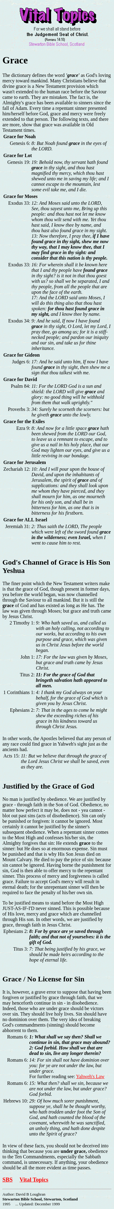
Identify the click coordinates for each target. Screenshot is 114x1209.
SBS (7, 1179)
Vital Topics (33, 1179)
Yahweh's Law (90, 1076)
